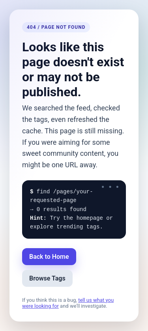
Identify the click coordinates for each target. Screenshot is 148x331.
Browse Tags (47, 278)
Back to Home (49, 256)
